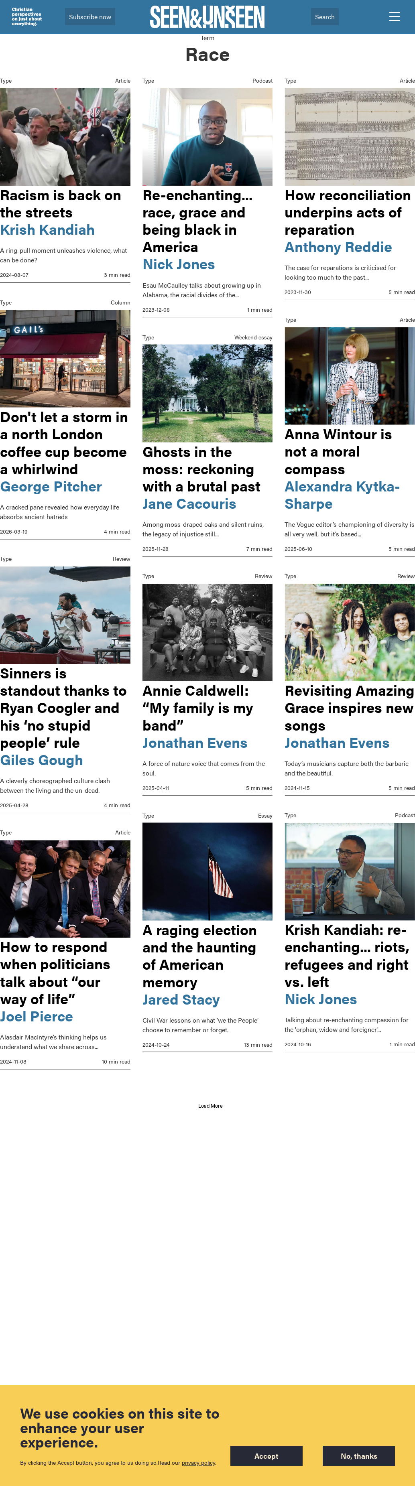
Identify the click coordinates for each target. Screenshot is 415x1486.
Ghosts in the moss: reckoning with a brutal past (201, 467)
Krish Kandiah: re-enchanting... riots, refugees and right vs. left (347, 968)
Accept (266, 1456)
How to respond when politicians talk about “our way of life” (55, 969)
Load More (210, 1105)
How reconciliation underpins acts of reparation (348, 211)
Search (325, 16)
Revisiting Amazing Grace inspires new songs (350, 705)
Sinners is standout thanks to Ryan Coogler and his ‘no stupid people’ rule (63, 705)
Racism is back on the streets (60, 203)
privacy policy (198, 1462)
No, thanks (359, 1456)
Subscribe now (90, 16)
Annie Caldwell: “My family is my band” (197, 705)
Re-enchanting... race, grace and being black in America (197, 220)
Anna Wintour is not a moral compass (339, 449)
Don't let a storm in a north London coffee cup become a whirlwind (64, 440)
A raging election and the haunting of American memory (199, 952)
